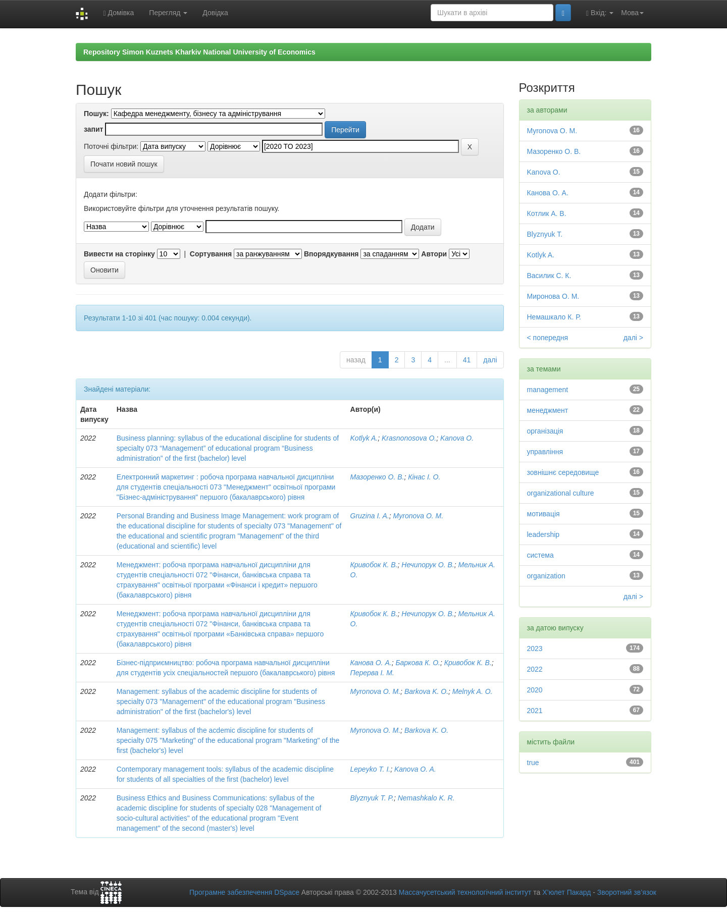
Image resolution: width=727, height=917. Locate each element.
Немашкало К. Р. (554, 317)
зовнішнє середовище (563, 472)
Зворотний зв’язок (626, 892)
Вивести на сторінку (119, 254)
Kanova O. (457, 438)
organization (546, 576)
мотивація (543, 514)
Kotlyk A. (364, 438)
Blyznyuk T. (545, 234)
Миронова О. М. (553, 296)
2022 (535, 669)
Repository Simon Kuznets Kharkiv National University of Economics (199, 52)
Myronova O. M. (418, 516)
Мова (632, 13)
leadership (543, 534)
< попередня (547, 338)
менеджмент (547, 410)
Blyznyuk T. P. (372, 798)
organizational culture (560, 493)
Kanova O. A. (415, 769)
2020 (535, 690)
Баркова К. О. (417, 663)
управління (545, 452)
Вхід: (599, 13)
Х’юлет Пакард (566, 892)
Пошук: (96, 114)
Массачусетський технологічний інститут (465, 892)
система (540, 555)
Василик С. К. (549, 276)
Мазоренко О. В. (377, 477)
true (533, 763)
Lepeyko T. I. (370, 769)
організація (545, 431)
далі (490, 360)
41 (467, 360)
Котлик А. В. (546, 213)
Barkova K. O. (426, 691)
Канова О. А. (371, 663)
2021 (535, 711)
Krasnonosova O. (409, 438)
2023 (535, 648)
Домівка (118, 13)
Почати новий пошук (124, 164)
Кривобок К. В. (374, 565)
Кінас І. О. (424, 477)
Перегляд (168, 13)
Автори (434, 254)
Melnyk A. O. (472, 691)
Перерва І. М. (372, 673)
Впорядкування (331, 254)
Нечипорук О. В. (427, 565)
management (547, 390)
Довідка (215, 13)
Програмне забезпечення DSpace (244, 892)
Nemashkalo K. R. (426, 798)
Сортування (211, 254)
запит (93, 129)
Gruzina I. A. (369, 516)
